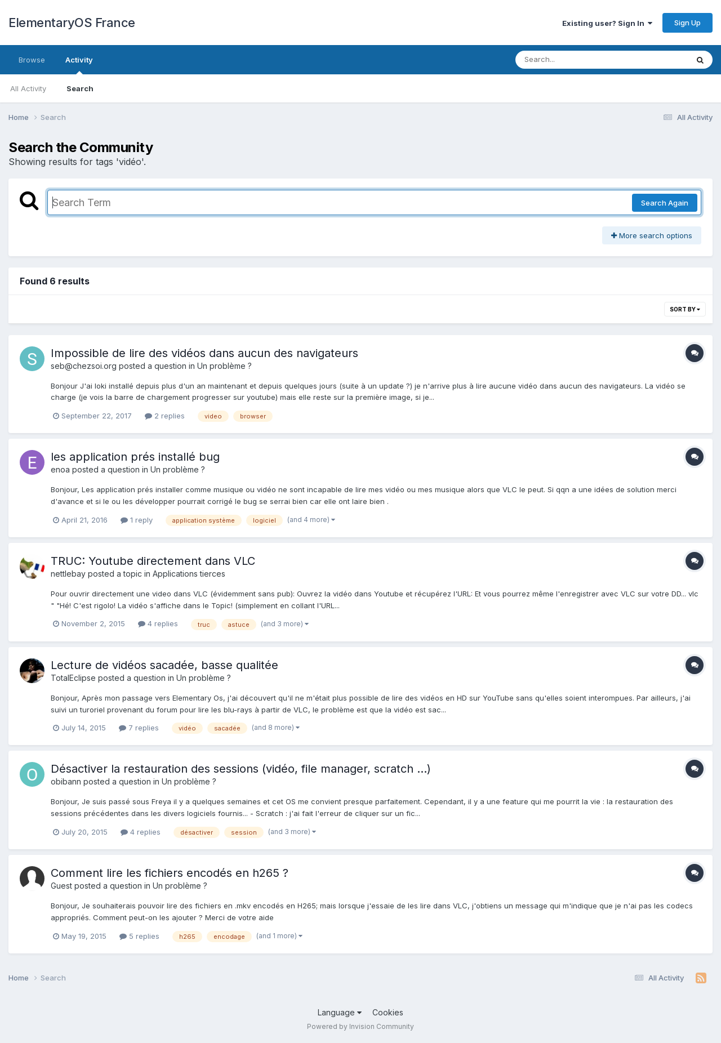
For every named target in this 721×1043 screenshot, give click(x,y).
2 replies (165, 415)
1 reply (137, 519)
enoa (60, 469)
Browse (32, 59)
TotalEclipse (73, 678)
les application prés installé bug (135, 456)
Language (340, 1012)
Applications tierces (189, 573)
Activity (79, 64)
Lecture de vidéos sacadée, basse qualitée (164, 665)
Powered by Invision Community (360, 1026)
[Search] (570, 60)
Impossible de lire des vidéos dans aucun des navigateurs (204, 353)
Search (80, 88)
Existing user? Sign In (607, 23)
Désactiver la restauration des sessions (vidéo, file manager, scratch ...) (241, 768)
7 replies (139, 727)
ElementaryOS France (71, 22)
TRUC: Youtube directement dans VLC (153, 561)
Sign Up (687, 22)
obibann (66, 781)
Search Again (664, 202)
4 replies (158, 623)
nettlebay (68, 573)
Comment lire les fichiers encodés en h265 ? (169, 873)
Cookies (387, 1012)
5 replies (139, 936)
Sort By (685, 309)
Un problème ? (224, 366)
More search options (651, 235)
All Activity (28, 88)
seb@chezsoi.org (84, 366)
